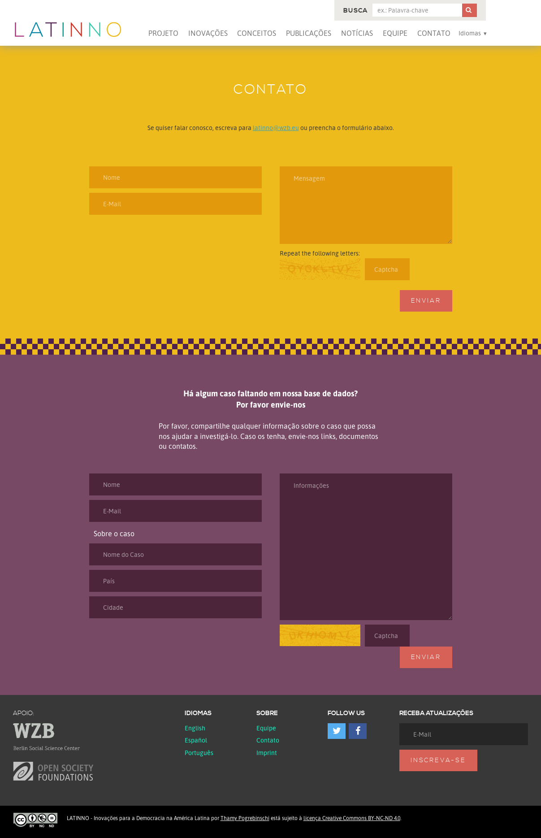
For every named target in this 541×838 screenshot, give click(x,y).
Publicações (308, 33)
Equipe (395, 33)
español (196, 740)
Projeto (163, 33)
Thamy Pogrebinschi (245, 818)
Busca (355, 11)
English (195, 728)
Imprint (266, 752)
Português (199, 752)
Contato (433, 33)
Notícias (357, 33)
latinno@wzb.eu (276, 127)
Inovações (208, 33)
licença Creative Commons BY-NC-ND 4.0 (351, 818)
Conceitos (256, 33)
